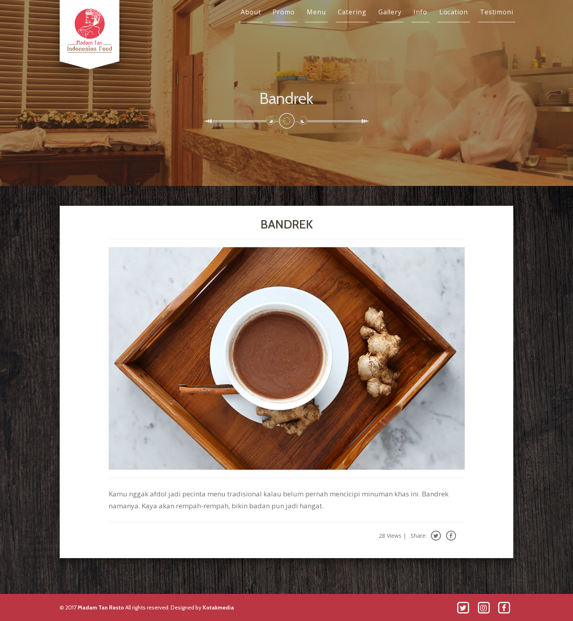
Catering (352, 12)
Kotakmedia (218, 607)
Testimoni (496, 12)
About (251, 12)
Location (453, 12)
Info (420, 12)
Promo (284, 12)
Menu (316, 12)
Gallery (389, 12)
